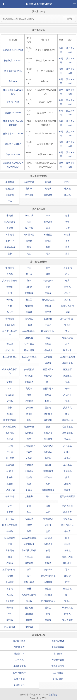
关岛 (29, 512)
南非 (10, 407)
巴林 (29, 588)
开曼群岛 (67, 471)
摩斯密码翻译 (57, 641)
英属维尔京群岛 (9, 280)
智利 (48, 268)
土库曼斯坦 (9, 325)
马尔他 (10, 445)
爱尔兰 (48, 607)
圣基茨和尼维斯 (67, 357)
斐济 (48, 531)
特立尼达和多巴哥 (9, 333)
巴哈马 (10, 595)
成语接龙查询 (19, 666)
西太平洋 (29, 228)
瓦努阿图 (48, 318)
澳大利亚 (9, 601)
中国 (29, 268)
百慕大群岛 (29, 582)
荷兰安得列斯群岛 (67, 498)
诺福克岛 (9, 395)
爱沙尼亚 (29, 607)
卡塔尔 (10, 477)
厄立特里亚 (29, 544)
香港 (67, 222)
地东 (48, 253)
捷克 (67, 477)
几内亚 (29, 490)
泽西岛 (10, 274)
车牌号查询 (19, 679)
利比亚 (67, 452)
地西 (29, 253)
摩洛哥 (29, 414)
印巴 (29, 222)
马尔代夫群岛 (29, 445)
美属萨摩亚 (29, 426)
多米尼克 (9, 550)
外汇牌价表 (19, 647)
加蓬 (29, 484)
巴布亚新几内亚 (29, 595)
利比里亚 (9, 458)
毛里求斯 (9, 433)
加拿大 (67, 484)
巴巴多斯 (48, 595)
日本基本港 (29, 234)
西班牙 (48, 306)
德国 (10, 557)
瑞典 (67, 382)
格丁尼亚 (13, 71)
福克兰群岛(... (67, 525)
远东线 (48, 182)
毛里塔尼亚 (67, 426)
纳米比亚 (29, 407)
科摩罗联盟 (48, 471)
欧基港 (67, 234)
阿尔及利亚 (67, 620)
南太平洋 (9, 241)
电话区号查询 (57, 647)
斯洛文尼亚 (29, 350)
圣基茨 (48, 363)
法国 (67, 538)
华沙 (13, 154)
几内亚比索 (9, 490)
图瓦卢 (48, 325)
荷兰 (10, 506)
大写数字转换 (57, 660)
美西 (67, 241)
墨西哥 (48, 407)
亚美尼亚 (29, 293)
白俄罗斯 (48, 582)
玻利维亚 (67, 563)
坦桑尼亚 (29, 337)
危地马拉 (29, 318)
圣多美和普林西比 (9, 371)
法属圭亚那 (9, 538)
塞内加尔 (29, 376)
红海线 (48, 188)
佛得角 (10, 531)
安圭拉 (67, 601)
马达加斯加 (48, 445)
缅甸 (67, 414)
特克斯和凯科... (29, 331)
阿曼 (48, 614)
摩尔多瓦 (48, 414)
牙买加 (48, 293)
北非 (67, 253)
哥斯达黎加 (48, 518)
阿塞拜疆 (29, 614)
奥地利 (29, 601)
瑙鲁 (67, 401)
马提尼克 (48, 433)
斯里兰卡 (67, 350)
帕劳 (67, 388)
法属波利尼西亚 (29, 538)
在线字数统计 (19, 672)
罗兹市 (13, 102)
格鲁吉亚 (67, 512)
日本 (10, 388)
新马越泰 (48, 222)
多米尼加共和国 (29, 550)
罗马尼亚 (67, 445)
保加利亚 (9, 582)
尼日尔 (10, 401)
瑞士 (48, 382)
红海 (48, 247)
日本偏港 (9, 234)
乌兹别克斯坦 (67, 306)
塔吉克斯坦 (67, 337)
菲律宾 (67, 531)
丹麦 (48, 557)
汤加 (67, 331)
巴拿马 (10, 588)
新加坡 (67, 299)
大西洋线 (48, 195)
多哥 (48, 550)
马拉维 (67, 439)
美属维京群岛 (9, 426)
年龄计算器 (19, 685)
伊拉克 (67, 287)
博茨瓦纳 (29, 563)
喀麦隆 (29, 477)
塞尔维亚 (67, 376)
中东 (48, 215)
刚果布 (29, 525)
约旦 (67, 274)
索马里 (10, 344)
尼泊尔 (48, 401)
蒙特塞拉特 (67, 420)
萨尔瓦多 (29, 382)
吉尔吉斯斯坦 (48, 490)
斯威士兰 (9, 350)
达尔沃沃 (13, 50)
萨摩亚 (10, 382)
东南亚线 (9, 195)
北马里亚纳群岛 (48, 576)
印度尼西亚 (48, 280)
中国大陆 (29, 215)
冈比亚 (48, 525)
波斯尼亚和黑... (9, 569)
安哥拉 (10, 607)
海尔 (13, 81)
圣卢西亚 (48, 357)
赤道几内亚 (67, 557)
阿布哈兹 (29, 626)
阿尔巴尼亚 (9, 626)
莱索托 (67, 458)
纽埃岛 (48, 395)
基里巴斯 (9, 496)
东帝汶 (67, 550)
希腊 (10, 306)
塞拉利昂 (48, 376)
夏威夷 (10, 228)
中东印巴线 (29, 182)
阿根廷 (29, 620)
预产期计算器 (19, 641)
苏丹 (67, 344)
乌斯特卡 (13, 144)
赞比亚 (29, 274)
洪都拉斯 (29, 496)
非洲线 (67, 188)
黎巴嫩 (48, 458)
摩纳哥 (10, 414)
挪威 (29, 395)
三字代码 (19, 660)
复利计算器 (58, 679)
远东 (67, 215)
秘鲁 (29, 420)
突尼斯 (67, 325)
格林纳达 (9, 518)
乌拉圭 (10, 312)
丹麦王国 (29, 557)
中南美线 (9, 182)
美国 (48, 426)
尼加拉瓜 (29, 401)
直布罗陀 (67, 268)
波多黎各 (48, 569)
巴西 (67, 582)
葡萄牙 (29, 388)
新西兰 (29, 299)
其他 (10, 201)
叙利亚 (67, 293)
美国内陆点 (9, 247)
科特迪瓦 (29, 471)
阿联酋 (10, 620)
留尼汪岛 (48, 452)
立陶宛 (29, 458)
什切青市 (13, 133)
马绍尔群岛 (67, 433)
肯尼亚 (48, 464)
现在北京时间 (57, 666)
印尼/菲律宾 (9, 222)
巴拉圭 (48, 588)
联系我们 (52, 694)
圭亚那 (10, 512)
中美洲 (10, 215)
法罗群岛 (48, 538)
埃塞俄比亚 (67, 607)
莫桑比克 (67, 407)
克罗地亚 (67, 464)
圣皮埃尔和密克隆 (29, 358)
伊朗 (48, 287)
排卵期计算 (19, 653)
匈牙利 (10, 299)
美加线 (29, 188)
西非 (48, 228)
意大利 (10, 287)
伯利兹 (48, 563)
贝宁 (29, 576)
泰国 (48, 337)
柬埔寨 (10, 484)
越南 (48, 274)
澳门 (67, 595)
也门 (10, 293)
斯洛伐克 (48, 350)
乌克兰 (29, 312)
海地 (48, 506)
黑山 (48, 496)
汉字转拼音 (58, 672)
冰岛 (67, 569)
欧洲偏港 (48, 234)
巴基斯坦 (67, 588)
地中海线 (29, 195)
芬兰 (29, 531)
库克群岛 (29, 464)
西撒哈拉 (29, 306)
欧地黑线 (9, 188)
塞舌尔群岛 (48, 369)
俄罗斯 (67, 544)
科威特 (10, 471)
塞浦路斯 (67, 369)
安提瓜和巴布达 (48, 601)
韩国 (29, 506)
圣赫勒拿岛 (67, 363)
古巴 (48, 512)
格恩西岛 (29, 518)
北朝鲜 (67, 576)
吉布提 (67, 490)
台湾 (67, 228)
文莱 (67, 312)
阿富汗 (48, 620)
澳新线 (67, 195)
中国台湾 (9, 268)
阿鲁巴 (67, 614)
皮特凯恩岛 (48, 388)
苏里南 (48, 344)
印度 (67, 280)
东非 (10, 253)
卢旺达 (10, 452)
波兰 (29, 569)
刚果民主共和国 (9, 525)
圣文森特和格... (9, 357)
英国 (29, 280)
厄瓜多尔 (48, 544)
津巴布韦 (48, 477)
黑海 (67, 247)
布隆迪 (10, 563)
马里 (29, 439)
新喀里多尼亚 (48, 299)
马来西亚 (48, 439)
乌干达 (48, 312)
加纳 (48, 484)
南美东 (48, 241)
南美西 (29, 241)
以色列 (29, 287)
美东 (29, 247)
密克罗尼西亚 (9, 420)
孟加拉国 (48, 420)
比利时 (10, 576)
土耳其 (29, 325)
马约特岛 (29, 433)
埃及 (10, 614)
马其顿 (10, 439)
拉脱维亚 (9, 464)
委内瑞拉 (9, 318)
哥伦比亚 (67, 518)
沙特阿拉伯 (29, 369)
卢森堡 (29, 452)
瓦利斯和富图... (67, 318)
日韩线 (67, 182)
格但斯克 (13, 60)
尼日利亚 (67, 395)
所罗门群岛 (29, 344)
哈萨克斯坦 (67, 506)
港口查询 (58, 653)
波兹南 (13, 112)
